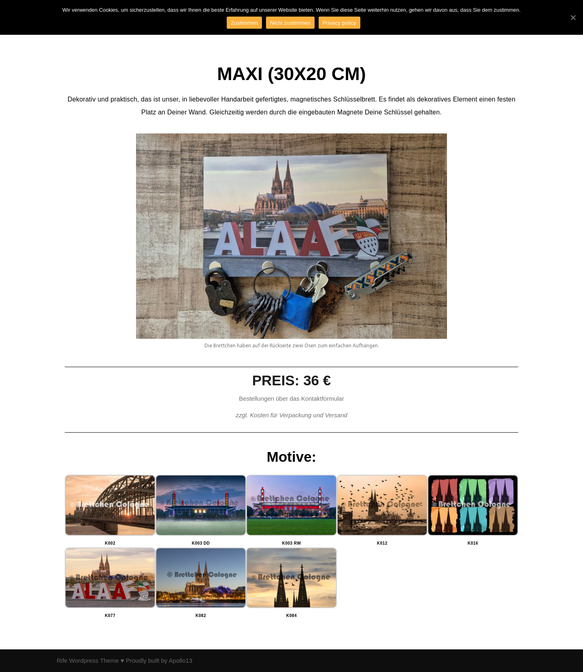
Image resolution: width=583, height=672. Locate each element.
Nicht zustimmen (290, 23)
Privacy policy (339, 23)
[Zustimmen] (573, 17)
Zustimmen (244, 23)
